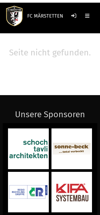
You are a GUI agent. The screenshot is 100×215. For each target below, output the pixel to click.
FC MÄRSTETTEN (45, 16)
